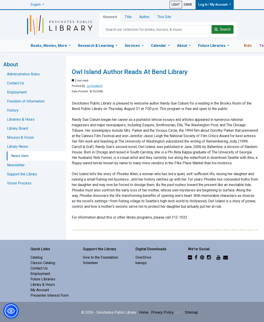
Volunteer (90, 263)
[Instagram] (209, 257)
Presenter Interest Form (49, 295)
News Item (19, 156)
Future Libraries (42, 279)
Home (143, 312)
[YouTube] (218, 257)
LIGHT (176, 4)
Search (223, 29)
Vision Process (19, 183)
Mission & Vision (20, 137)
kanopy (141, 263)
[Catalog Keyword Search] (157, 29)
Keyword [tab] (110, 17)
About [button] (182, 45)
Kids (248, 45)
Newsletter (16, 165)
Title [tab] (128, 17)
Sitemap (191, 312)
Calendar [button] (159, 45)
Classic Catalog (42, 263)
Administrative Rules (23, 74)
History (13, 110)
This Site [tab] (164, 17)
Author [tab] (144, 17)
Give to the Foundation (100, 257)
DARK (188, 4)
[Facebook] (196, 257)
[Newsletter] (225, 257)
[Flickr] (190, 257)
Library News (17, 146)
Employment (17, 92)
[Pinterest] (202, 257)
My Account (39, 290)
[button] (37, 4)
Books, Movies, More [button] (49, 45)
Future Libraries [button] (212, 45)
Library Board (17, 128)
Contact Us (15, 83)
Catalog (36, 257)
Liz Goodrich (95, 86)
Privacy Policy (166, 312)
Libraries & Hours (21, 119)
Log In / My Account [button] (213, 4)
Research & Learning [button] (96, 45)
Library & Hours (42, 284)
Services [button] (133, 45)
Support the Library (22, 174)
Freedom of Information (25, 101)
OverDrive (143, 257)
